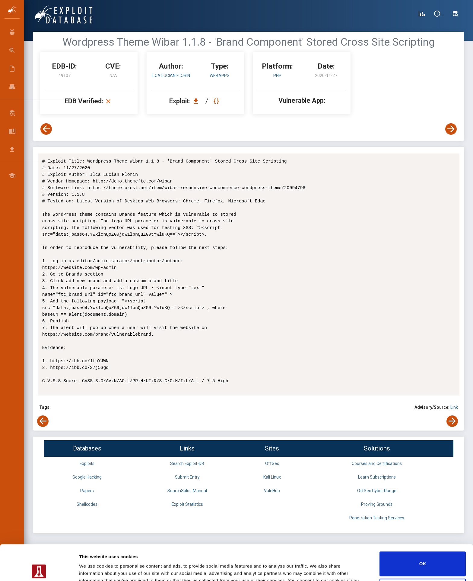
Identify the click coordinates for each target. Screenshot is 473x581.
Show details (93, 569)
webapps (220, 75)
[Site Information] (438, 14)
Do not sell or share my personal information (423, 555)
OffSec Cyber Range (376, 490)
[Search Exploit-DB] (455, 14)
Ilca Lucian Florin (171, 75)
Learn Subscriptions (377, 477)
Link (454, 407)
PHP (277, 75)
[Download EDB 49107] (197, 101)
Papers (87, 490)
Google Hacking (87, 477)
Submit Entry (187, 477)
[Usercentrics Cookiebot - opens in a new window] (39, 569)
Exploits (87, 463)
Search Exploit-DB (187, 463)
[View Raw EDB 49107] (217, 101)
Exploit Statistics (187, 504)
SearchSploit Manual (187, 490)
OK (422, 528)
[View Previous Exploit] (46, 129)
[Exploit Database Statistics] (421, 14)
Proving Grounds (376, 504)
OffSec (272, 463)
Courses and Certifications (377, 463)
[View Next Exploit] (451, 129)
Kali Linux (272, 477)
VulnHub (272, 490)
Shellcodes (87, 504)
